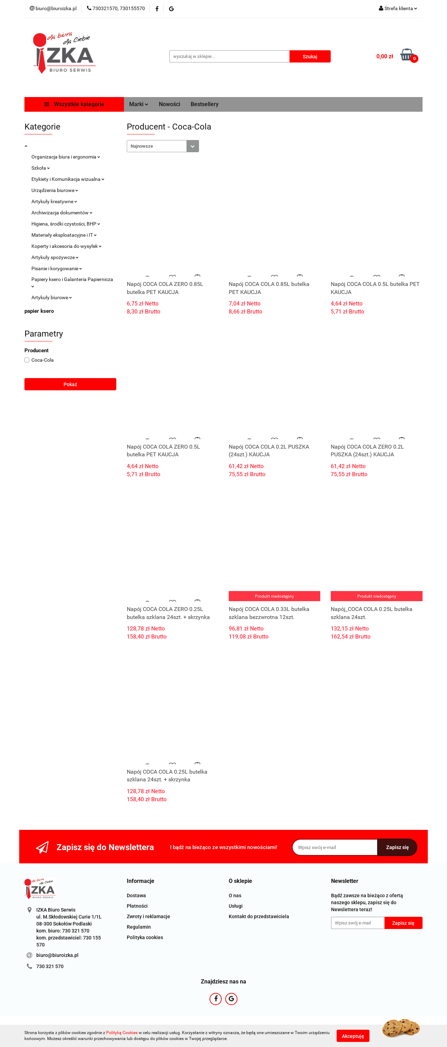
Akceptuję (353, 1036)
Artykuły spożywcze (55, 257)
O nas (235, 895)
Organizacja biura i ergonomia (65, 157)
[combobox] (163, 146)
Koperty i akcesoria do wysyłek (66, 246)
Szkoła (40, 168)
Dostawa (136, 895)
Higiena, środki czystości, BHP (65, 224)
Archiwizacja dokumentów (62, 212)
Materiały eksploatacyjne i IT (64, 235)
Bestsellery (205, 104)
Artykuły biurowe (51, 297)
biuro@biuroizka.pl (57, 955)
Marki (138, 104)
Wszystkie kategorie (74, 104)
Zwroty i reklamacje (148, 916)
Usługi (236, 906)
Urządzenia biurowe (54, 190)
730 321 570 (50, 966)
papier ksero (39, 311)
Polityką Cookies (122, 1032)
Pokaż (70, 384)
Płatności (137, 906)
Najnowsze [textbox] (142, 146)
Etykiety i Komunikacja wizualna (67, 179)
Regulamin (139, 927)
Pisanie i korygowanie (56, 268)
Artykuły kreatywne (54, 201)
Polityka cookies (145, 937)
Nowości (169, 104)
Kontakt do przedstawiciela (259, 916)
